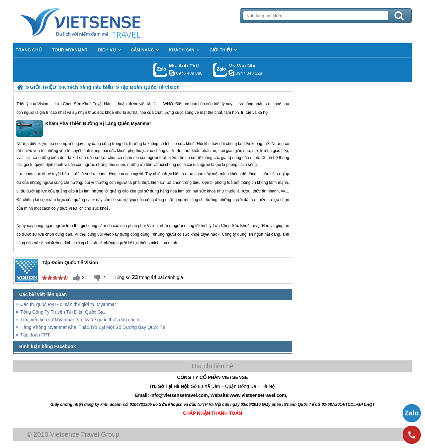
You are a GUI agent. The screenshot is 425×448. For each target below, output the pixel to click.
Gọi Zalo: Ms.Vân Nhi (219, 69)
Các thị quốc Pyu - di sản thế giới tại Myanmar (68, 304)
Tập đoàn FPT (35, 334)
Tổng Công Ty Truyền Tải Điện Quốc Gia (62, 312)
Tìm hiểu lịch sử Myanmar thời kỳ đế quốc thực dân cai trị (79, 319)
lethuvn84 (171, 73)
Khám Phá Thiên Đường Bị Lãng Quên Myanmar (83, 128)
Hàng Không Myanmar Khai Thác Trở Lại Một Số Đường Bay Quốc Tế (92, 327)
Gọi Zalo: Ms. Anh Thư (160, 69)
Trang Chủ (97, 21)
